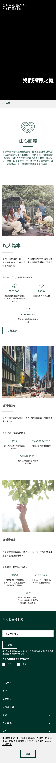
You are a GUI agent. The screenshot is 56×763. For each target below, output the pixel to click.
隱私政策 (42, 651)
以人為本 (11, 250)
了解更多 (12, 335)
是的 (9, 664)
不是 (24, 664)
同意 (28, 753)
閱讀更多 (7, 744)
